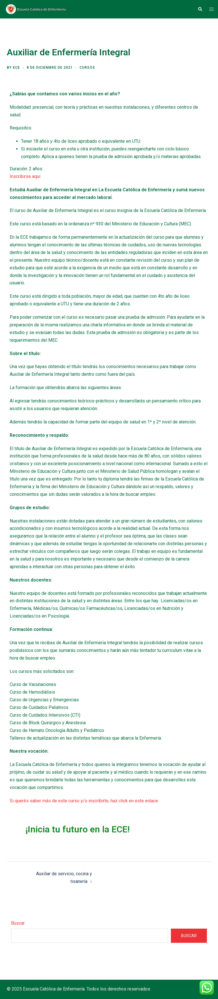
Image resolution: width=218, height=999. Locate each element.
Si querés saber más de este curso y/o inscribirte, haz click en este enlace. (84, 800)
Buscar (18, 923)
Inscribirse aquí (25, 176)
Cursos (87, 68)
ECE (16, 68)
